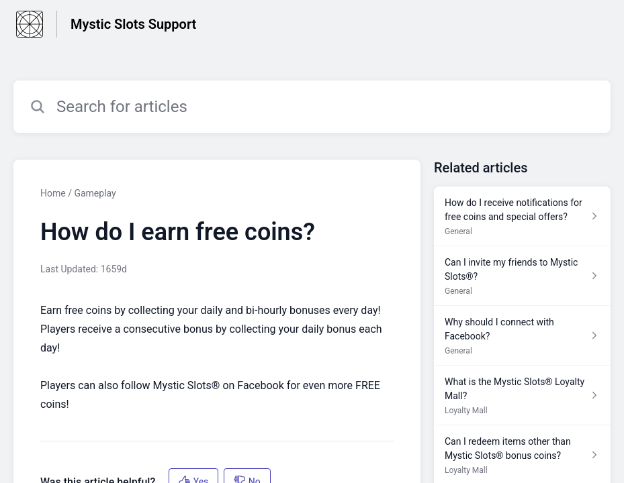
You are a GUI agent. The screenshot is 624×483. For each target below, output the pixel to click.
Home (53, 193)
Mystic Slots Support (133, 24)
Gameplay (95, 193)
